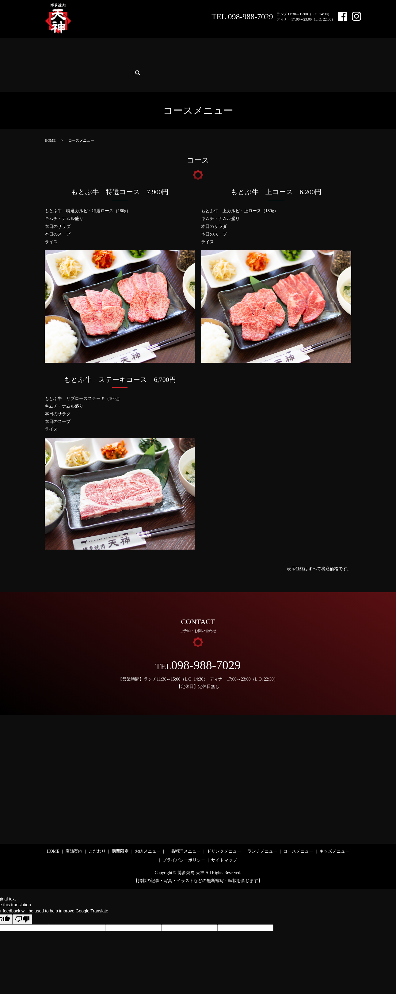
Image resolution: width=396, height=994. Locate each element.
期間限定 (121, 51)
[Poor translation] (22, 903)
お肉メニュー (149, 51)
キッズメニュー (63, 61)
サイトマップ (224, 844)
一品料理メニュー (185, 51)
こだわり (98, 51)
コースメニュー (299, 51)
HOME (54, 51)
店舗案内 (75, 51)
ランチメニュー (263, 51)
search (88, 61)
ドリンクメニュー (225, 51)
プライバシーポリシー (183, 844)
